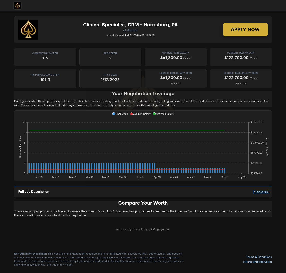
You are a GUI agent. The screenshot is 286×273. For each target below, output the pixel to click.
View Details (261, 191)
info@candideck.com (257, 261)
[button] (120, 113)
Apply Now (245, 29)
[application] (143, 146)
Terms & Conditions (259, 257)
